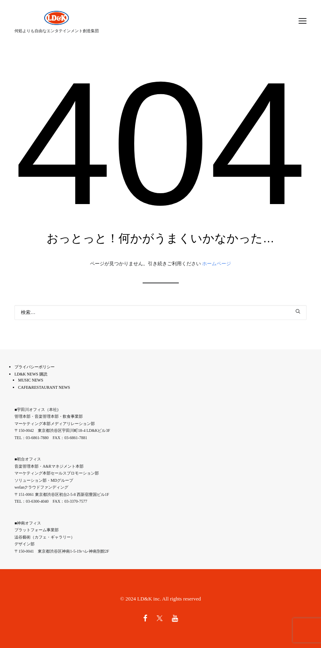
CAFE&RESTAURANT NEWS (44, 387)
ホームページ (216, 263)
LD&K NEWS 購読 (30, 374)
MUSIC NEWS (30, 380)
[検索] (160, 312)
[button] (297, 311)
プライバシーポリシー (34, 367)
